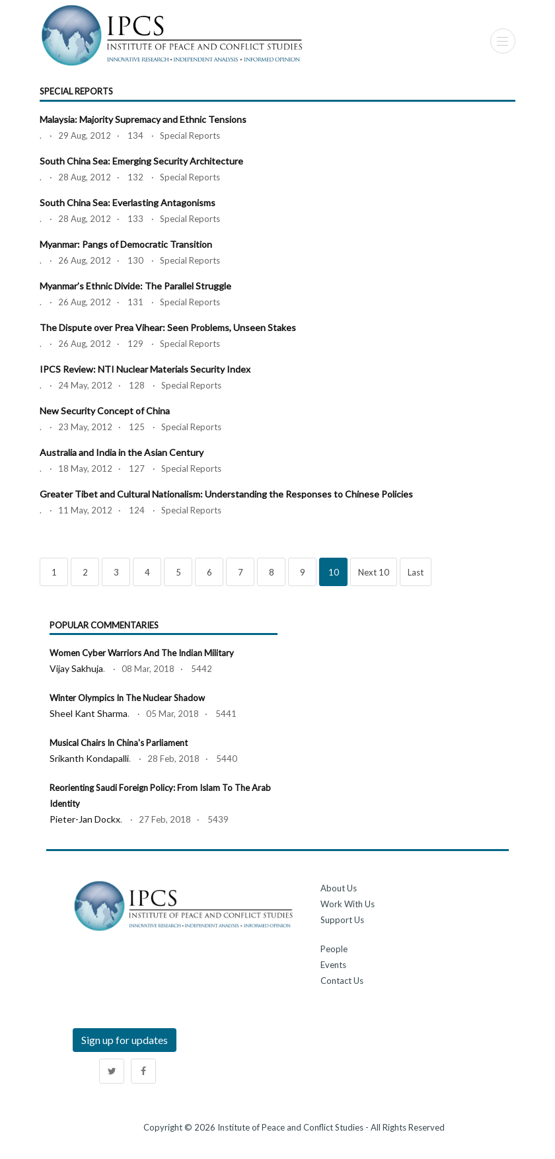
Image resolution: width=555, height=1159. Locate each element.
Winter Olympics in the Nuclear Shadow (127, 697)
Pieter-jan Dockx (85, 819)
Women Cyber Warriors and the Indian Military (142, 653)
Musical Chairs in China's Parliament (119, 742)
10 (333, 572)
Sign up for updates (124, 1039)
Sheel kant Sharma (89, 713)
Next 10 (373, 572)
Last (416, 572)
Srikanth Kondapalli (89, 758)
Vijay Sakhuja (76, 668)
